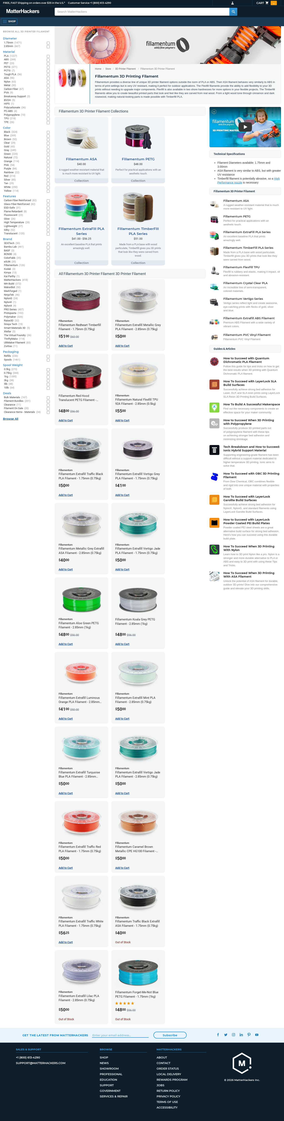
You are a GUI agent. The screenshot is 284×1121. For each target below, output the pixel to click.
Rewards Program (172, 1080)
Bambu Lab (14, 247)
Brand (7, 239)
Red (10, 176)
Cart (266, 3)
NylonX (10, 306)
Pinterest (248, 1034)
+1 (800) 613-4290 (100, 2)
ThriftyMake (14, 339)
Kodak (10, 269)
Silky (9, 230)
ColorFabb (12, 258)
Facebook (217, 1034)
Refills (11, 356)
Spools (12, 360)
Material (9, 52)
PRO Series (14, 309)
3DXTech (12, 243)
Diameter (10, 38)
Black (10, 132)
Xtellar (10, 332)
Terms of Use (167, 1102)
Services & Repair (114, 1096)
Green (11, 154)
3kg (9, 380)
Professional (111, 1074)
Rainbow (11, 172)
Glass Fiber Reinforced (19, 204)
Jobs (160, 1085)
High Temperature (17, 222)
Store (108, 68)
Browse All (10, 419)
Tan (9, 183)
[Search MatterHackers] (233, 12)
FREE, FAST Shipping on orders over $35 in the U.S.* (34, 2)
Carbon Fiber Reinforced (20, 200)
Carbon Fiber (14, 89)
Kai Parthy (12, 276)
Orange (11, 161)
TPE (9, 122)
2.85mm (12, 46)
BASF (9, 251)
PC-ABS (10, 111)
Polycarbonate (15, 108)
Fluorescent (13, 215)
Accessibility (167, 1107)
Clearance (12, 405)
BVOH (9, 100)
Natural (11, 158)
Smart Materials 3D (17, 328)
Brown (10, 139)
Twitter (225, 1034)
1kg (10, 377)
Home (98, 68)
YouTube (256, 1034)
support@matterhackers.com (40, 1063)
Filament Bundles (17, 401)
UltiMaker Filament (17, 343)
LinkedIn (241, 1034)
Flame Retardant (15, 211)
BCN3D (10, 254)
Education (108, 1080)
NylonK (10, 302)
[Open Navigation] (9, 21)
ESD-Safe (12, 208)
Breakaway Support (17, 96)
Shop (104, 1057)
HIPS (9, 104)
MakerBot (12, 287)
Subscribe (170, 1035)
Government (110, 1091)
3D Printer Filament (125, 68)
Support (107, 1085)
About (162, 1057)
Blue (10, 135)
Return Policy (168, 1091)
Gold (9, 147)
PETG (10, 67)
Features (9, 196)
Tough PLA (13, 74)
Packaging (11, 352)
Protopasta (13, 313)
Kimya (10, 273)
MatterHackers (16, 280)
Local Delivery (169, 1074)
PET (9, 63)
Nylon (10, 82)
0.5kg (10, 369)
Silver (10, 180)
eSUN (10, 262)
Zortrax (11, 346)
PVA (8, 93)
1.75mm (13, 43)
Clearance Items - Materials (22, 412)
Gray (10, 150)
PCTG (9, 71)
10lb (9, 388)
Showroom (109, 1068)
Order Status (168, 1068)
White (11, 187)
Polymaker (13, 317)
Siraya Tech (13, 324)
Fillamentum (14, 265)
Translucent (14, 234)
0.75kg (11, 373)
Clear (10, 143)
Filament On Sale (16, 408)
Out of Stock (123, 942)
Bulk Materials (15, 397)
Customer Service (78, 2)
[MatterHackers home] (242, 1063)
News (104, 1063)
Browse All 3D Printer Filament (26, 31)
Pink (9, 165)
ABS (10, 60)
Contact (163, 1063)
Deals (7, 393)
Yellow (11, 191)
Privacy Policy (168, 1096)
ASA (9, 78)
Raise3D (11, 321)
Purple (10, 169)
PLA (10, 56)
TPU (10, 118)
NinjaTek (12, 295)
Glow (10, 219)
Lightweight (13, 226)
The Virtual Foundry (17, 335)
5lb (8, 384)
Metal (10, 85)
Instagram (233, 1034)
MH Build (12, 284)
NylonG (11, 298)
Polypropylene (14, 115)
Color (7, 128)
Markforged (12, 291)
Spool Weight (13, 365)
